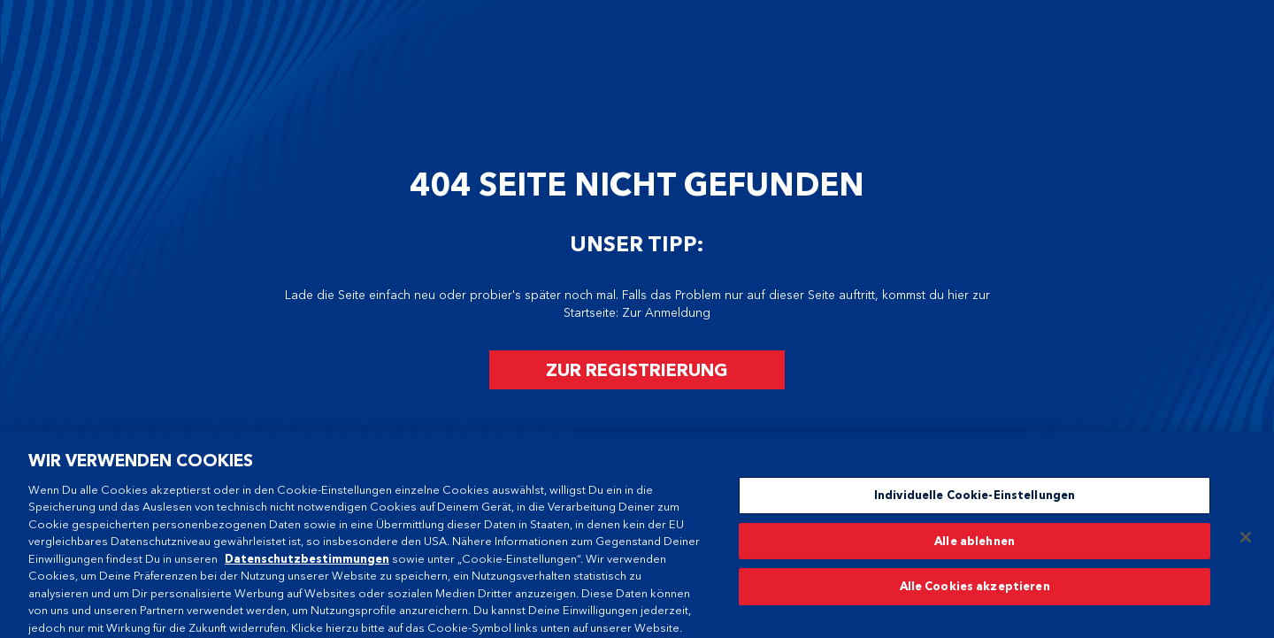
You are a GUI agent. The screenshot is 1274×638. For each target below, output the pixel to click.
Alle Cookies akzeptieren (975, 589)
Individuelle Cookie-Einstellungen (974, 497)
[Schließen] (1245, 539)
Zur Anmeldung (666, 312)
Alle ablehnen (974, 543)
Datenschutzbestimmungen (307, 561)
